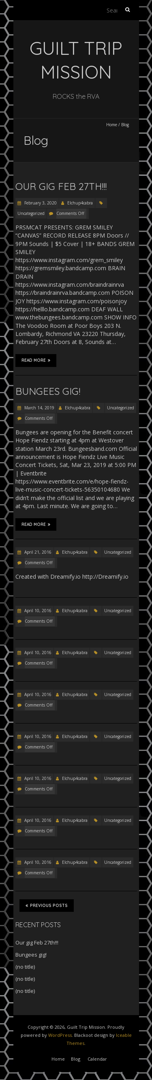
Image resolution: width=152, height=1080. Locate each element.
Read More (35, 360)
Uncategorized (31, 213)
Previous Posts (47, 905)
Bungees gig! (47, 391)
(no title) (25, 966)
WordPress (60, 1035)
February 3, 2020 (40, 203)
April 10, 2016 (37, 610)
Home (111, 124)
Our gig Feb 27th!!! (61, 186)
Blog (75, 1059)
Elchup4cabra (80, 203)
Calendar (97, 1059)
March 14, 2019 (38, 408)
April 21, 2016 (37, 552)
